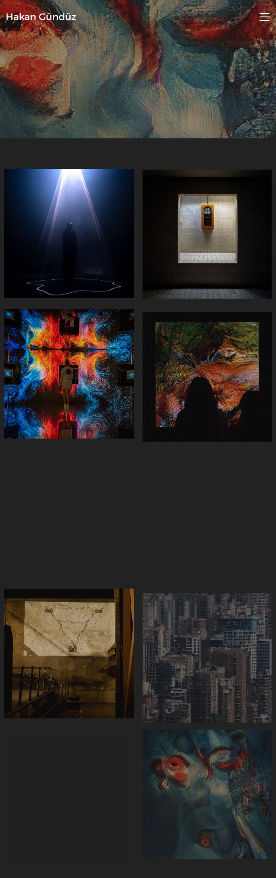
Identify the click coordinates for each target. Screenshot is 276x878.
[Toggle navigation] (265, 17)
